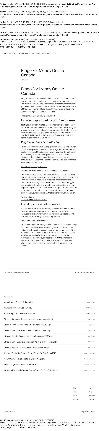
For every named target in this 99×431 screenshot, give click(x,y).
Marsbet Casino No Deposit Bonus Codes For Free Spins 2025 (30, 353)
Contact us (36, 53)
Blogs (14, 53)
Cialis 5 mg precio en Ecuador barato (19, 313)
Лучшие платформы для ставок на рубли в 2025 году (27, 330)
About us (7, 53)
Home (54, 53)
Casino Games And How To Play (34, 199)
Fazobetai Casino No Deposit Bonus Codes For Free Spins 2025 (30, 370)
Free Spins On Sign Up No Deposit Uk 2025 (38, 115)
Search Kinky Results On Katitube (18, 302)
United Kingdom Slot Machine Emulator (21, 364)
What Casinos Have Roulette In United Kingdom (24, 359)
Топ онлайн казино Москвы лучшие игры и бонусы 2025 (28, 319)
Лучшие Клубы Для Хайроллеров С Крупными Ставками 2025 (30, 342)
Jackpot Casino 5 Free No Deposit (18, 272)
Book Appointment (24, 53)
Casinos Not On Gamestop (83, 272)
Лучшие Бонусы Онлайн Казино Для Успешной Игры (27, 347)
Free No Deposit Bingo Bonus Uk (34, 166)
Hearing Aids (46, 53)
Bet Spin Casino (27, 197)
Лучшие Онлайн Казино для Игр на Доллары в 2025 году (28, 336)
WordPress (92, 412)
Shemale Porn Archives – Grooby (18, 308)
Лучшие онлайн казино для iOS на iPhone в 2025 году (27, 325)
